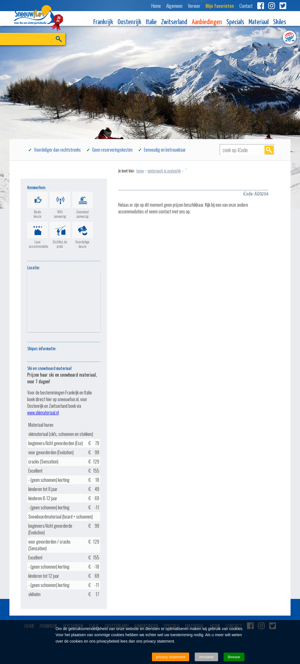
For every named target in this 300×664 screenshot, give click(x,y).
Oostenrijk (129, 22)
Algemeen (174, 5)
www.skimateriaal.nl (43, 412)
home (140, 171)
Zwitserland (174, 22)
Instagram (271, 5)
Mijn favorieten (220, 5)
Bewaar (234, 657)
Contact (245, 5)
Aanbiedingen (207, 22)
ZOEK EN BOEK (52, 47)
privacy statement (170, 657)
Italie (151, 22)
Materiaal (259, 22)
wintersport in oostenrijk (164, 171)
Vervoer (194, 5)
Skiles (279, 22)
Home (156, 5)
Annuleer (206, 657)
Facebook (260, 5)
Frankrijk (103, 22)
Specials (235, 22)
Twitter (282, 5)
